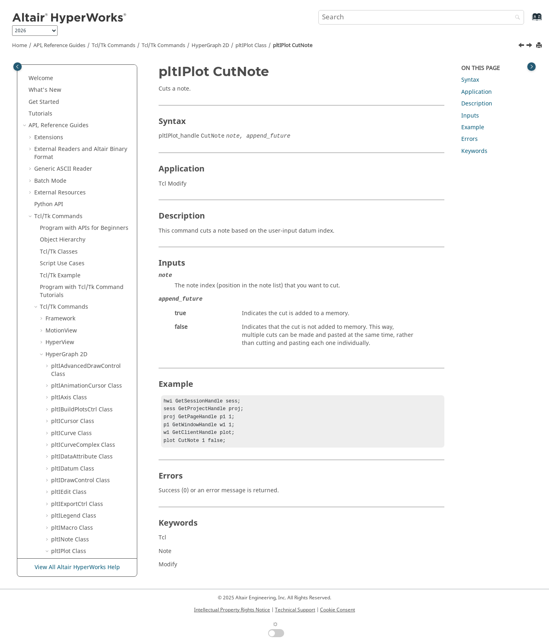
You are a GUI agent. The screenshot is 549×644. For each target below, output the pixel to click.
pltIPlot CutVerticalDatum (91, 214)
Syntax (470, 80)
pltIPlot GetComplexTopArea (84, 403)
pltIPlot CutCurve (80, 143)
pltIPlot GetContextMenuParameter (93, 423)
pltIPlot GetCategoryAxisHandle (88, 321)
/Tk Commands (163, 45)
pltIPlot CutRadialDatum (89, 190)
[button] (53, 72)
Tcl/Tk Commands (113, 45)
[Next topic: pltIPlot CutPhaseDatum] (530, 46)
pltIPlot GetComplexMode (91, 388)
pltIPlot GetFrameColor (87, 482)
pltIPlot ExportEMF (81, 250)
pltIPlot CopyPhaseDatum (91, 96)
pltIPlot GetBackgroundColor (85, 265)
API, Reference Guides (59, 45)
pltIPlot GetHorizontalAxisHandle (90, 522)
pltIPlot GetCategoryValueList (85, 360)
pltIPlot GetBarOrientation (92, 305)
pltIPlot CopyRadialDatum (91, 107)
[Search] (515, 18)
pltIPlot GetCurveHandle (89, 439)
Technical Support (295, 609)
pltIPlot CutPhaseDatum (89, 179)
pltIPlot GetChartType (86, 376)
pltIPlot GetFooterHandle (90, 470)
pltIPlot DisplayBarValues (90, 226)
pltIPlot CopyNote (80, 84)
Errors (469, 139)
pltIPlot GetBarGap (82, 281)
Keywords (474, 151)
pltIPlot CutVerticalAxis (87, 202)
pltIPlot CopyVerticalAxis (89, 120)
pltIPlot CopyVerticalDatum (93, 131)
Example (472, 127)
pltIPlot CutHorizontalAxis (91, 155)
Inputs (470, 115)
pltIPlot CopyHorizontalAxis (93, 72)
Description (476, 103)
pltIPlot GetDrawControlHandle (88, 455)
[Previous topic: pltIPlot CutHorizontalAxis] (522, 46)
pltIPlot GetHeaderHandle (91, 506)
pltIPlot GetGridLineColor (90, 494)
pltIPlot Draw (74, 238)
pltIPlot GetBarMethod (87, 293)
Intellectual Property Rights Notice (232, 609)
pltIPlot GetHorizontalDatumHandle (94, 541)
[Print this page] (540, 45)
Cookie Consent (337, 609)
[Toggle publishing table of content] (17, 66)
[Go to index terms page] (528, 21)
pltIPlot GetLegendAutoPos (93, 557)
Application (476, 92)
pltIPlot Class (250, 45)
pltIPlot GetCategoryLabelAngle (88, 340)
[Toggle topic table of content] (531, 66)
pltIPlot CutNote (292, 45)
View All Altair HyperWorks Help (77, 567)
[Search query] (421, 17)
